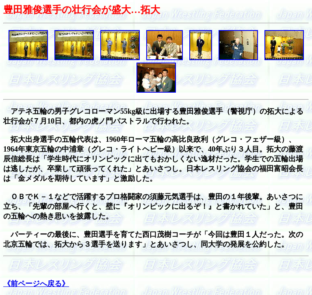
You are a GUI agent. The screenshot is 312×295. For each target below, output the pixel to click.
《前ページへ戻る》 (36, 284)
